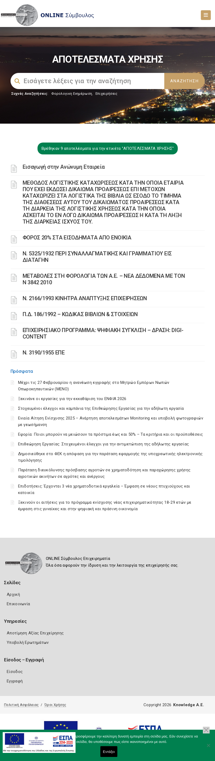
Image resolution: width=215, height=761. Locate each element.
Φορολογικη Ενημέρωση (71, 94)
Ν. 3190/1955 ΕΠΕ (44, 352)
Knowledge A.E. (188, 704)
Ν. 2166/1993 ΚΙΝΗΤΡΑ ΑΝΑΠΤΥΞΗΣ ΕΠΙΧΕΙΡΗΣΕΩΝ (85, 298)
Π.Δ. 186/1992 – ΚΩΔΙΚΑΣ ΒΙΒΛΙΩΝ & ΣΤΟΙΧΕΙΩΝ (80, 314)
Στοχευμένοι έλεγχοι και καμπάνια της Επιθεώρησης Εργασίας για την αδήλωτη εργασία (101, 408)
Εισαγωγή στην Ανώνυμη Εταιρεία (64, 167)
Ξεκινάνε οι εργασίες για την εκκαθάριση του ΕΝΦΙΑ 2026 (72, 398)
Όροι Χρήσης (55, 705)
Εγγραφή (15, 681)
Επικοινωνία (18, 603)
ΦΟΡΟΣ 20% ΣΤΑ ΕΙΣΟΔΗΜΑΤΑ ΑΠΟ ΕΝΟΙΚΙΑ (77, 237)
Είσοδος (15, 671)
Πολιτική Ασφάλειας (21, 705)
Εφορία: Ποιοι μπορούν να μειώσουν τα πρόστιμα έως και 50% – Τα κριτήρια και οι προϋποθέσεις (110, 434)
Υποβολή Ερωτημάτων (28, 642)
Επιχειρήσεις (106, 94)
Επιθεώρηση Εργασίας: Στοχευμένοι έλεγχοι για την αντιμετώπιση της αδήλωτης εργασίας (103, 444)
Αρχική (13, 594)
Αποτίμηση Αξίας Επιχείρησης (35, 633)
